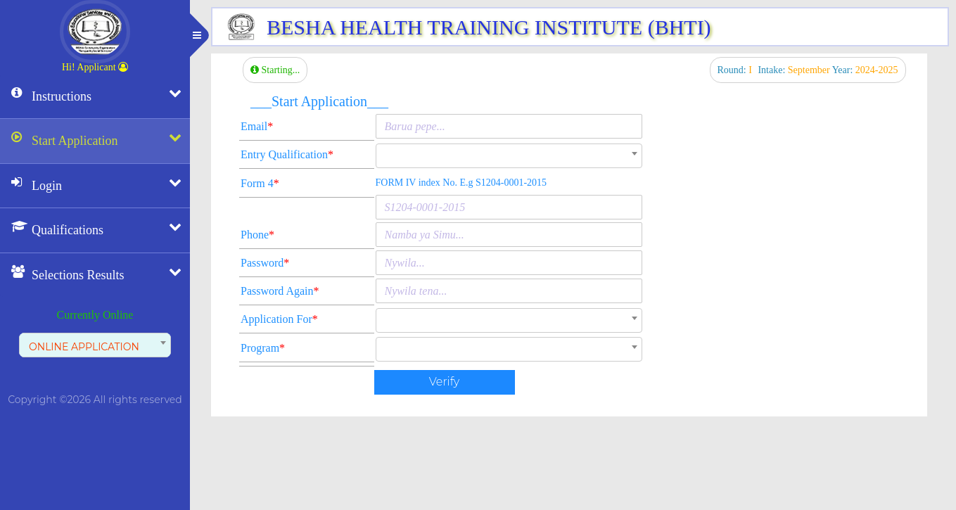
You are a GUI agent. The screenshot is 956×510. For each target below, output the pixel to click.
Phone (257, 235)
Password (265, 263)
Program (263, 348)
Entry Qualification (287, 154)
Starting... (275, 70)
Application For (279, 319)
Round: (736, 70)
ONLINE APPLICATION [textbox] (84, 346)
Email (257, 126)
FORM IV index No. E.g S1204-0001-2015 (461, 182)
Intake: (794, 70)
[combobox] (95, 345)
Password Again (280, 291)
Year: (865, 70)
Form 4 (260, 183)
